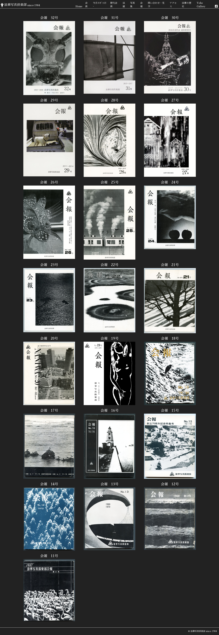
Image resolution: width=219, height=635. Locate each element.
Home (78, 6)
